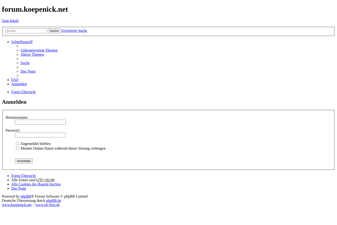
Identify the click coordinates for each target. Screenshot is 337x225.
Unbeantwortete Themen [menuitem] (39, 50)
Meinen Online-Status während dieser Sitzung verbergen (61, 148)
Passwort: (13, 130)
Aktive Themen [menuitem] (32, 54)
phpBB (26, 196)
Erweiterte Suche (74, 31)
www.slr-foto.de (48, 205)
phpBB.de (53, 201)
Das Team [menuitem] (28, 71)
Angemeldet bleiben (33, 144)
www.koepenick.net (17, 205)
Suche (54, 31)
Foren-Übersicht (23, 176)
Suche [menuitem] (25, 63)
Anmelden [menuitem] (19, 84)
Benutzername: (17, 117)
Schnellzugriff (22, 42)
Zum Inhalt (10, 21)
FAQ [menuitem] (14, 80)
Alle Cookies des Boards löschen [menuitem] (36, 184)
